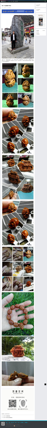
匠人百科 (37, 32)
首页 (9, 1)
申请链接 (44, 30)
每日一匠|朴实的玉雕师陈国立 (8, 417)
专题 (13, 1)
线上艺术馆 (16, 1)
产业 (11, 1)
